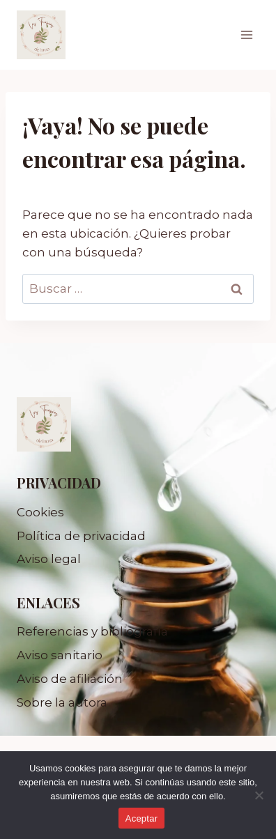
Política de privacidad (81, 536)
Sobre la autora (62, 702)
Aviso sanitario (59, 655)
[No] (259, 795)
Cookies (40, 512)
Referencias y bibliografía (92, 631)
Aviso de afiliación (70, 679)
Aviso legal (49, 559)
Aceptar (141, 818)
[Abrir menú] (246, 34)
